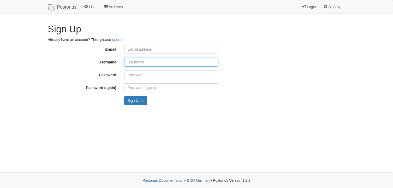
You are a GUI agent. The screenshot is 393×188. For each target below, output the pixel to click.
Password (107, 75)
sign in (117, 40)
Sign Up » (136, 100)
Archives (113, 7)
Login (309, 7)
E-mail (110, 49)
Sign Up (332, 7)
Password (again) (101, 88)
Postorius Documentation (162, 180)
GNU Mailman (198, 180)
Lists (90, 7)
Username (107, 62)
